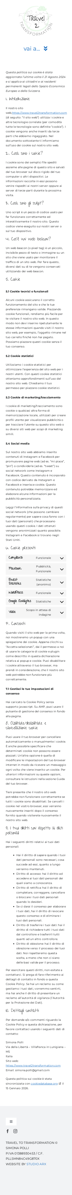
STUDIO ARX (36, 1164)
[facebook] (8, 1131)
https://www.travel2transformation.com (39, 113)
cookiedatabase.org (44, 1083)
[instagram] (15, 1131)
